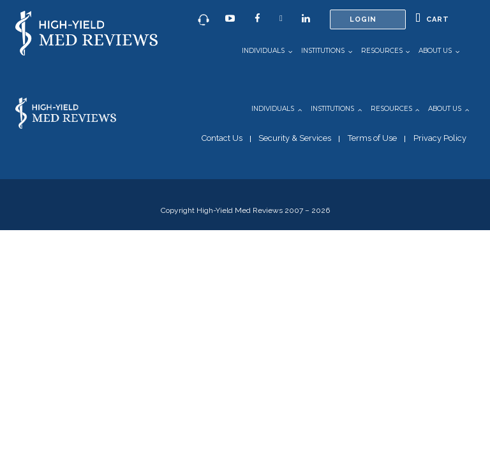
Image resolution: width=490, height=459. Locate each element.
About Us (435, 51)
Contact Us (222, 138)
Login (363, 19)
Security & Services (294, 138)
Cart (432, 18)
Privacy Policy (439, 138)
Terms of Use (372, 138)
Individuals (263, 51)
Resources (382, 51)
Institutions (323, 51)
